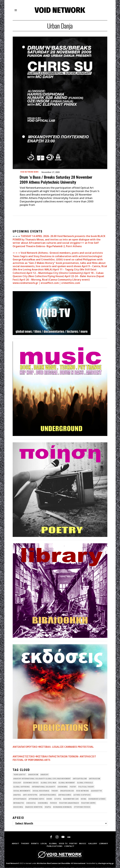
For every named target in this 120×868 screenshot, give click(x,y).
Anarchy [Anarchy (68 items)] (44, 775)
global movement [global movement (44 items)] (67, 783)
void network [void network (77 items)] (82, 791)
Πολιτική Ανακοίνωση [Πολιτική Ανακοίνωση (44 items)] (69, 803)
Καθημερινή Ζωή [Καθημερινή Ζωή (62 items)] (71, 799)
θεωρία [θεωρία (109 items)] (48, 807)
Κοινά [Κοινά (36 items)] (83, 799)
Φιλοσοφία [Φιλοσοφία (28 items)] (18, 807)
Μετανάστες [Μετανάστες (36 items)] (18, 803)
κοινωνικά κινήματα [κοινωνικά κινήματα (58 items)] (62, 807)
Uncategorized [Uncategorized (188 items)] (67, 791)
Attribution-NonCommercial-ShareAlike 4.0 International (61, 864)
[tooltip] (51, 837)
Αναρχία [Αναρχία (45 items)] (17, 795)
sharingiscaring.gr (106, 864)
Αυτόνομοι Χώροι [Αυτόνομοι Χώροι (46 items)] (36, 799)
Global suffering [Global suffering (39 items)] (21, 787)
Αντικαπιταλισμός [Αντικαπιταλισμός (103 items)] (48, 795)
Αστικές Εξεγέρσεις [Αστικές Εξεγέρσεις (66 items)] (82, 795)
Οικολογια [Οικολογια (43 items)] (31, 803)
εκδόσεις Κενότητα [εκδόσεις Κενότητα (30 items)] (33, 807)
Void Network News (30, 172)
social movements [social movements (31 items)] (21, 791)
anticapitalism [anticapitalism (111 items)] (80, 779)
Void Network (12, 864)
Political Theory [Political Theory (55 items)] (86, 787)
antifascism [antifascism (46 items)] (94, 779)
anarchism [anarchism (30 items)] (33, 775)
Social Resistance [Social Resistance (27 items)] (41, 791)
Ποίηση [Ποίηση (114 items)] (53, 803)
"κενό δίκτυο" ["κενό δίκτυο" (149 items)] (19, 775)
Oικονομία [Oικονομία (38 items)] (63, 787)
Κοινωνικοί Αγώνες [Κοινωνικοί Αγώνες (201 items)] (97, 799)
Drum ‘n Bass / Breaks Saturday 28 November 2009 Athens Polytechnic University (56, 180)
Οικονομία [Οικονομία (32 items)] (43, 803)
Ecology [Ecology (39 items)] (17, 783)
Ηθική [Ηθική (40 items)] (49, 799)
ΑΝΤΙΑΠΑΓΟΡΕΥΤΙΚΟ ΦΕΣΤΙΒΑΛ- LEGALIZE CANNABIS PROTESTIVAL (53, 747)
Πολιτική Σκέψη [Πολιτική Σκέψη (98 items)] (88, 803)
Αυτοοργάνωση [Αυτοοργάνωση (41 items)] (19, 799)
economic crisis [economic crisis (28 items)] (30, 783)
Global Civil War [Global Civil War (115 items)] (48, 783)
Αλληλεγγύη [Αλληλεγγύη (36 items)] (96, 791)
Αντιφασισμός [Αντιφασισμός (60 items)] (64, 795)
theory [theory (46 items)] (55, 791)
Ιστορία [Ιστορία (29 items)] (57, 799)
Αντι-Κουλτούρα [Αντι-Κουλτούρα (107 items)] (30, 795)
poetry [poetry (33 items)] (73, 787)
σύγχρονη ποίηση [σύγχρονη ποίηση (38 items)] (82, 807)
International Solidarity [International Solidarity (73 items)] (43, 787)
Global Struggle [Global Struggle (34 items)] (85, 783)
